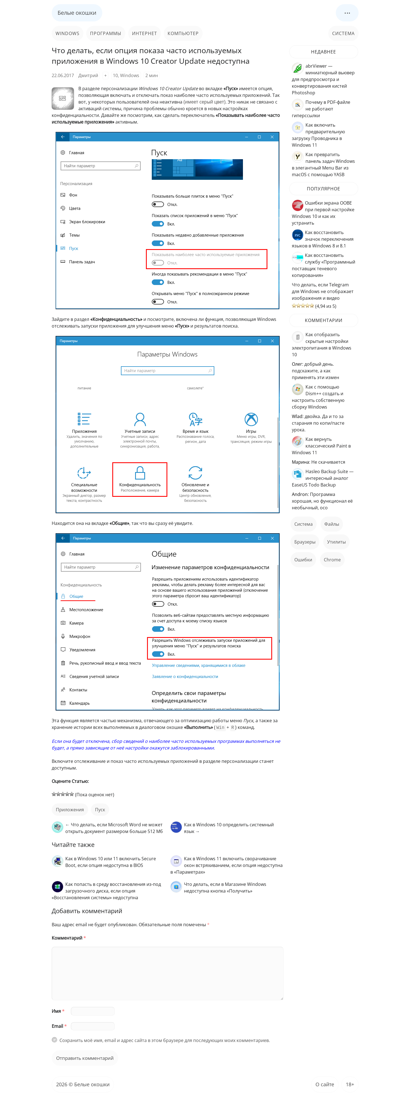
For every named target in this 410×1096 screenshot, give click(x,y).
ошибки (303, 560)
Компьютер (183, 33)
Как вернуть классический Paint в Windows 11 (321, 446)
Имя (58, 1010)
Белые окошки (77, 12)
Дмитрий (88, 75)
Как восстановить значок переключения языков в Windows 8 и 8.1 (323, 239)
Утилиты (336, 542)
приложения (70, 809)
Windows (67, 33)
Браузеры (304, 542)
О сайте (324, 1083)
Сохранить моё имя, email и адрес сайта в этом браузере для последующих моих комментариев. (164, 1040)
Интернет (144, 33)
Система (343, 33)
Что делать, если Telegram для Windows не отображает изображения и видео (323, 291)
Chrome (332, 560)
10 (115, 75)
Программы (105, 33)
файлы (331, 524)
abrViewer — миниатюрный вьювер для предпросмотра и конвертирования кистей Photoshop (323, 79)
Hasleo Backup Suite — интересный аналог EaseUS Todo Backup (323, 478)
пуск (100, 809)
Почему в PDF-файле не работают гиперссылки (321, 109)
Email (59, 1026)
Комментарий (69, 937)
